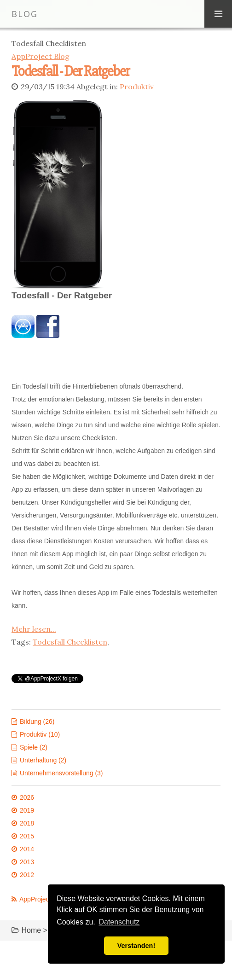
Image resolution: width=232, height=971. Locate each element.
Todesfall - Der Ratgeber (70, 71)
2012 (27, 874)
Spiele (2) (33, 746)
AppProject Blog (41, 56)
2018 (27, 822)
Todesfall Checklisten (70, 640)
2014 (27, 848)
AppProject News (44, 898)
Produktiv (137, 86)
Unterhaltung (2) (43, 759)
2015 (27, 835)
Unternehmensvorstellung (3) (61, 772)
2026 (27, 796)
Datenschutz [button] (119, 922)
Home (31, 929)
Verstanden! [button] (136, 945)
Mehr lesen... (34, 628)
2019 (27, 809)
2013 (27, 861)
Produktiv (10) (40, 733)
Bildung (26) (37, 720)
